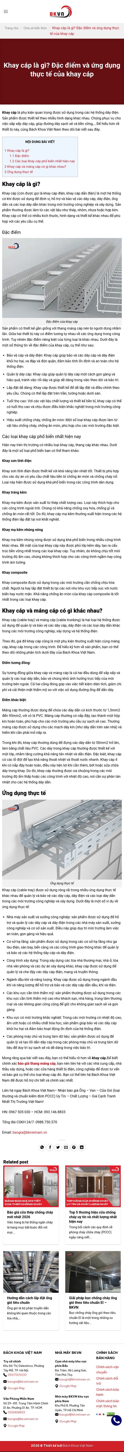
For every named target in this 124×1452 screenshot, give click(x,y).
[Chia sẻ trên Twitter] (58, 1147)
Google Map (16, 1389)
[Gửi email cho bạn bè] (66, 1147)
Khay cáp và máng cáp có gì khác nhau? (36, 167)
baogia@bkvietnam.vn (29, 1132)
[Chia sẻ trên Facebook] (50, 1147)
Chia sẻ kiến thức (35, 28)
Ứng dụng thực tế (19, 172)
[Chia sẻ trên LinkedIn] (81, 1147)
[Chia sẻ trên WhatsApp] (42, 1147)
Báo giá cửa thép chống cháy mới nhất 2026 (30, 1214)
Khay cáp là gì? (17, 151)
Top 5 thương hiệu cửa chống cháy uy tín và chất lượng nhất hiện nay (92, 1217)
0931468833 (16, 1412)
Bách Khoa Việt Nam (78, 1446)
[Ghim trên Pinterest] (74, 1147)
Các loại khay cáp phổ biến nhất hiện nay (43, 161)
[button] (5, 11)
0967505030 (17, 1375)
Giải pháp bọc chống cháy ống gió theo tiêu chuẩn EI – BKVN (91, 1303)
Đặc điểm (19, 156)
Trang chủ (11, 28)
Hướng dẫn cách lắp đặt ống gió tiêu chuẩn (30, 1300)
